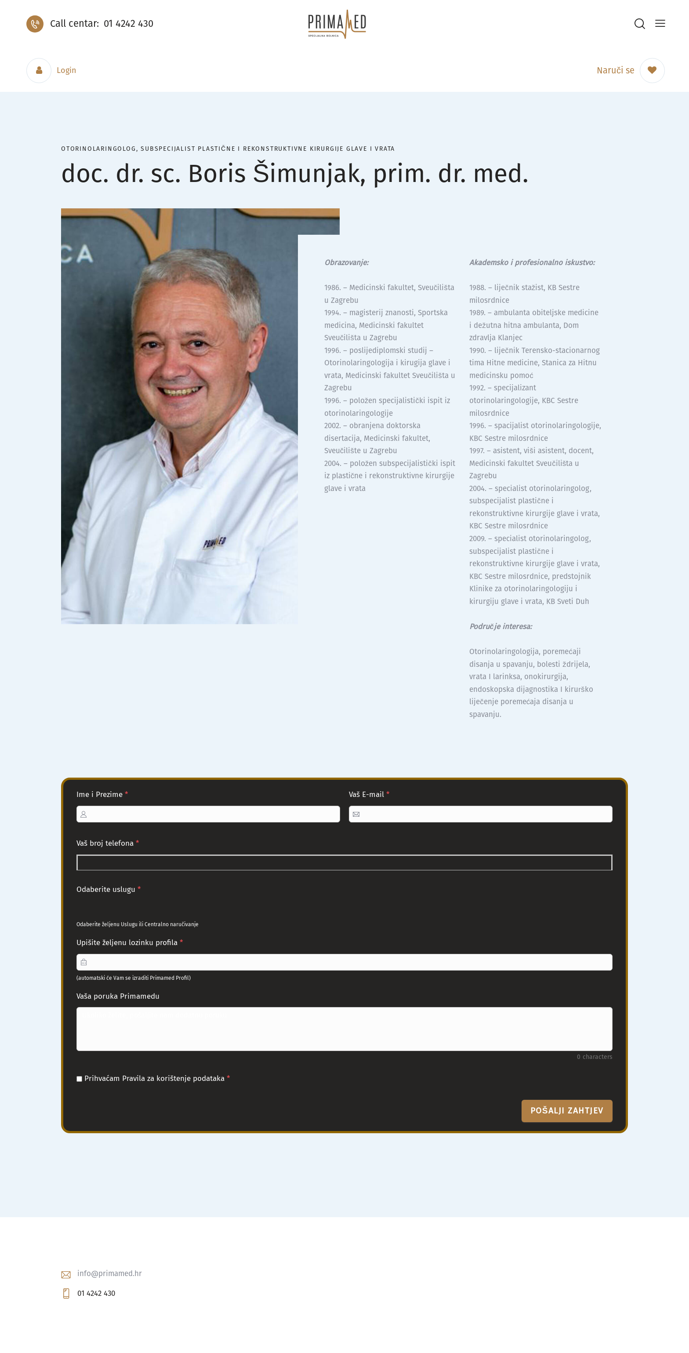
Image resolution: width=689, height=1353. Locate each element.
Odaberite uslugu (108, 889)
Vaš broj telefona (107, 843)
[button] (660, 23)
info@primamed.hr (109, 1273)
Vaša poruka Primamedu (118, 996)
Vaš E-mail (369, 794)
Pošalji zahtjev (567, 1111)
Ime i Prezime (102, 794)
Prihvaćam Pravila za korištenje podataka (153, 1078)
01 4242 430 (96, 1293)
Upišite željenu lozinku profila (129, 942)
